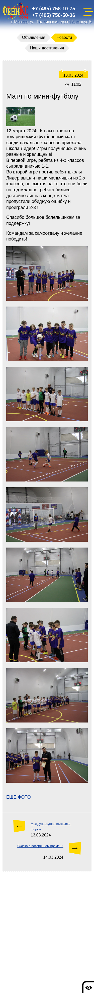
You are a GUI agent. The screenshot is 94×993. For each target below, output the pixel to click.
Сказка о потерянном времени (40, 846)
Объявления (33, 37)
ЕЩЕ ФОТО (18, 797)
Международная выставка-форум (51, 826)
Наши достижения (47, 48)
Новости (64, 37)
